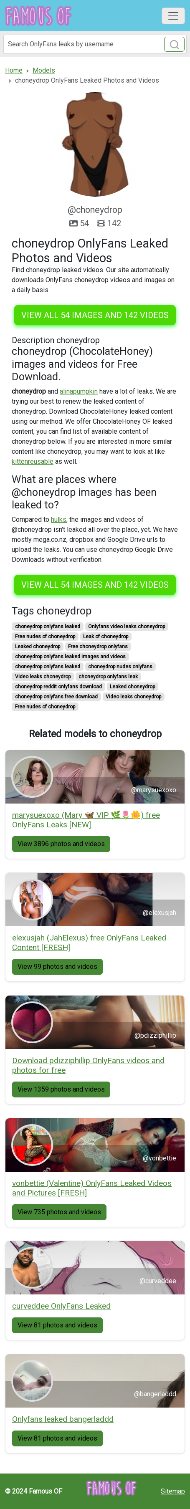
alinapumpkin (79, 391)
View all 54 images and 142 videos (95, 315)
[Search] (95, 44)
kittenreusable (32, 461)
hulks (58, 519)
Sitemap (173, 1491)
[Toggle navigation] (173, 16)
